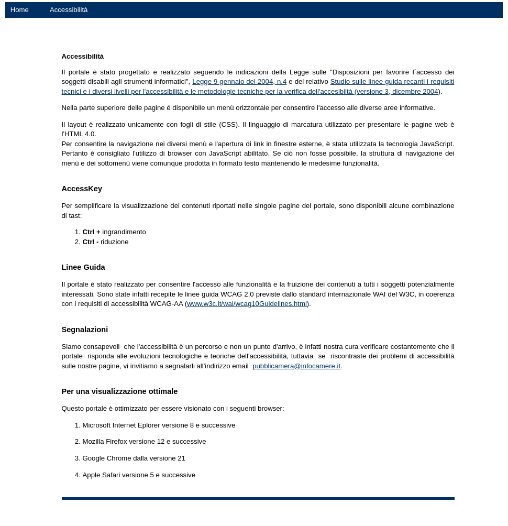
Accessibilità (69, 10)
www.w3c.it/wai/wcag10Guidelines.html (247, 304)
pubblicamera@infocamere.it (296, 366)
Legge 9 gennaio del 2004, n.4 (239, 81)
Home (19, 10)
